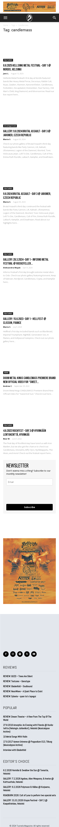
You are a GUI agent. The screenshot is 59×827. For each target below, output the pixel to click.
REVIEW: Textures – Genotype (16, 681)
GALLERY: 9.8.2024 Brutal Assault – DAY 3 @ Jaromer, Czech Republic (27, 133)
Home (5, 25)
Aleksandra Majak (11, 267)
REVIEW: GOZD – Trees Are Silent (18, 676)
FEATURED (8, 60)
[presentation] (25, 493)
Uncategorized (10, 126)
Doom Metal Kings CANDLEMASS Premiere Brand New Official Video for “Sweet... (29, 380)
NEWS (6, 373)
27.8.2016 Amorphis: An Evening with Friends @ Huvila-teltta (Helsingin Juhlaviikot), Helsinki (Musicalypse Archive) (28, 728)
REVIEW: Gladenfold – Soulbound (17, 686)
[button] (5, 18)
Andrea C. (7, 386)
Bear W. (6, 439)
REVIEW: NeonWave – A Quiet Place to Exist (22, 691)
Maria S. (7, 139)
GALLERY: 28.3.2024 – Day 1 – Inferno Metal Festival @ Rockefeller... (26, 261)
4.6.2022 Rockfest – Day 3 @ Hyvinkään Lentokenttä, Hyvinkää (24, 433)
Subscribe (29, 507)
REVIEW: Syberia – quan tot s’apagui (19, 696)
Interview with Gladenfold (14, 750)
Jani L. (6, 73)
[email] (29, 482)
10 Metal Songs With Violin (15, 736)
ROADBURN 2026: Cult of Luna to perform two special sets (29, 795)
